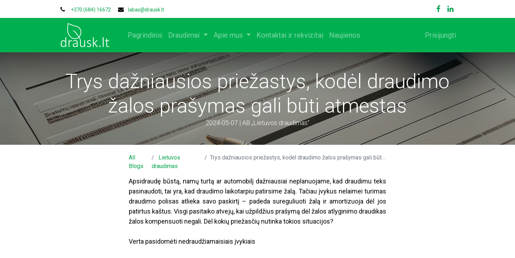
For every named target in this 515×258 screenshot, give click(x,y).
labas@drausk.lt (146, 10)
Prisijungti (437, 35)
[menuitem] (148, 35)
